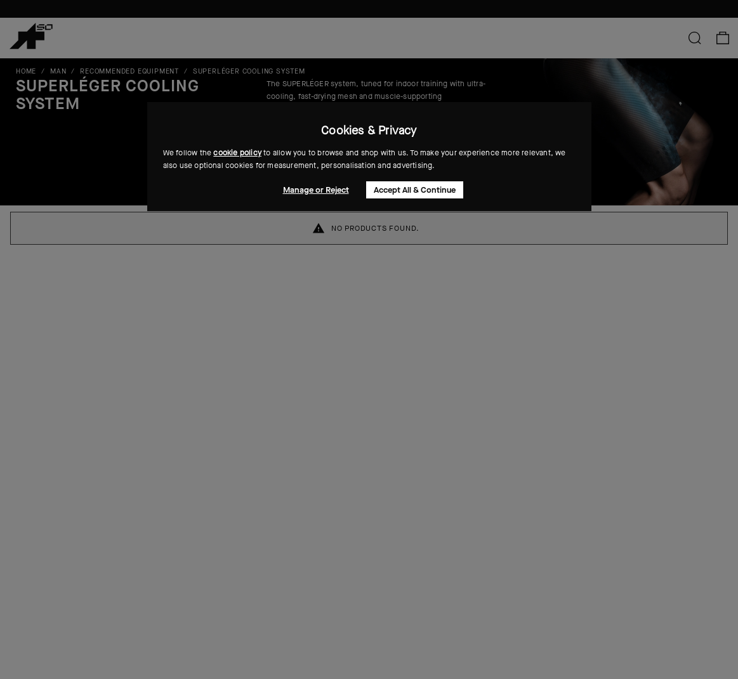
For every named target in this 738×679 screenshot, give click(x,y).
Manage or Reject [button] (316, 189)
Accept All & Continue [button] (415, 189)
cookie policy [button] (237, 153)
